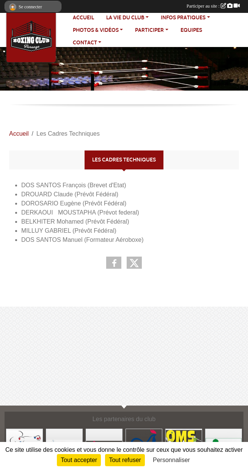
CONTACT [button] (85, 42)
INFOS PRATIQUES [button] (183, 17)
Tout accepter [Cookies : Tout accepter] (79, 460)
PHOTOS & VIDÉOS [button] (96, 30)
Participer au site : (213, 6)
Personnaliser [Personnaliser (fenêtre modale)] (171, 460)
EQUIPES (191, 30)
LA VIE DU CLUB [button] (125, 17)
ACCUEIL (83, 17)
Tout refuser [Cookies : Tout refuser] (125, 460)
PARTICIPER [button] (149, 30)
